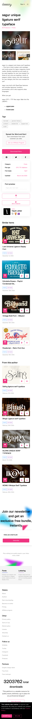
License (4, 629)
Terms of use (6, 622)
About (4, 593)
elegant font (24, 123)
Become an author (7, 603)
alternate (5, 123)
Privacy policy (6, 619)
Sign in (22, 4)
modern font (14, 123)
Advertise (5, 632)
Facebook (5, 655)
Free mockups (6, 674)
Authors (4, 597)
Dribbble (4, 645)
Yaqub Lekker (17, 211)
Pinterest (5, 658)
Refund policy (6, 626)
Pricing (4, 607)
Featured (10, 287)
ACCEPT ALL (7, 716)
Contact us (5, 636)
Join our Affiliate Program (16, 142)
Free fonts (5, 671)
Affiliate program (7, 610)
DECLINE (17, 716)
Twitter (4, 648)
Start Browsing (16, 701)
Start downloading (7, 600)
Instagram (5, 652)
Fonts (14, 27)
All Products (6, 27)
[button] (27, 4)
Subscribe (16, 540)
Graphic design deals (8, 667)
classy (5, 126)
